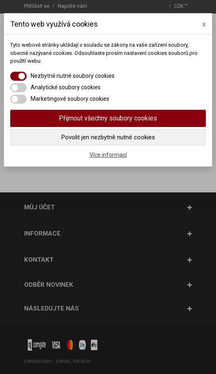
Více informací (108, 155)
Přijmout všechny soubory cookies (108, 118)
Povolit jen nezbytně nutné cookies (108, 137)
